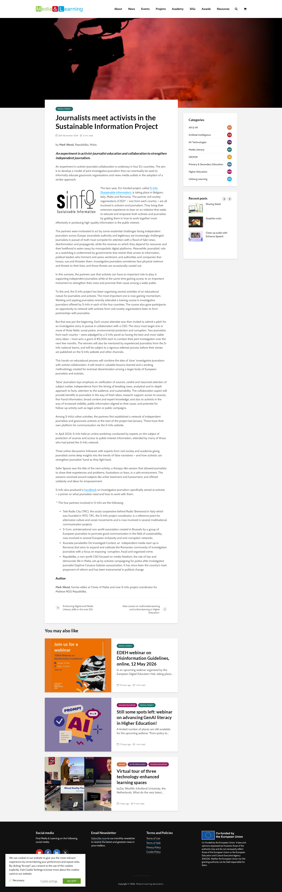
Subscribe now (99, 838)
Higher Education (127, 705)
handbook (90, 490)
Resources (223, 9)
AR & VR (122, 764)
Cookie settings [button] (48, 881)
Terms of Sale (153, 842)
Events (145, 9)
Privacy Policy (153, 847)
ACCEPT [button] (71, 881)
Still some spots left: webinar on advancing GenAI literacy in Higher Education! (144, 717)
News (131, 9)
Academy (178, 9)
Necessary (18, 880)
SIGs (192, 9)
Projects (161, 9)
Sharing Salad (213, 204)
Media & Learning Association (149, 883)
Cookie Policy (153, 851)
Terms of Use (153, 838)
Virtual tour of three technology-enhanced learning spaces (138, 776)
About (118, 9)
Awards (206, 9)
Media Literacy (64, 109)
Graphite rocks (213, 218)
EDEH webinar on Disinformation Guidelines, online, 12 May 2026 (143, 658)
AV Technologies (137, 764)
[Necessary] (10, 880)
